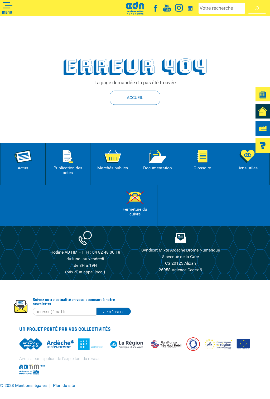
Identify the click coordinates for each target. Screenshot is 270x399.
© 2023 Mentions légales (23, 385)
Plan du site (64, 385)
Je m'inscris (113, 311)
